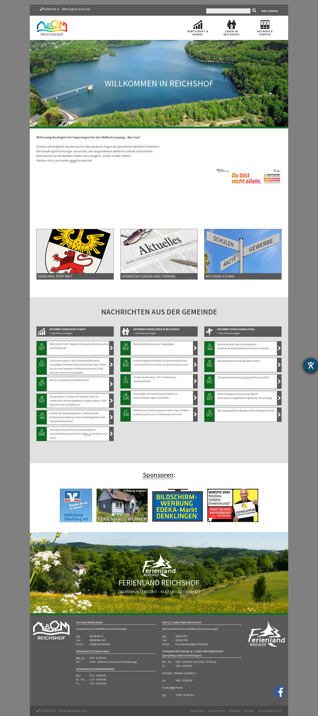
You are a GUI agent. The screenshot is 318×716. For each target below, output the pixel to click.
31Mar (41, 432)
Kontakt (249, 711)
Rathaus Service (265, 28)
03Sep (41, 347)
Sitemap (234, 711)
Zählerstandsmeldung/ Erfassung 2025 (243, 377)
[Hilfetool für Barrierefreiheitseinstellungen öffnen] (310, 365)
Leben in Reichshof (231, 28)
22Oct (209, 413)
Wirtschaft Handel (197, 28)
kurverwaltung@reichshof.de (192, 644)
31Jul (125, 380)
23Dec (209, 363)
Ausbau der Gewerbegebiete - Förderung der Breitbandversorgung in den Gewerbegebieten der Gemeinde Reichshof (77, 417)
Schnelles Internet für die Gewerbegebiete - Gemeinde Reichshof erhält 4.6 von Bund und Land (78, 433)
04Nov (125, 347)
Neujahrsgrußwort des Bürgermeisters (238, 360)
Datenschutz (216, 711)
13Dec (41, 363)
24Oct (41, 383)
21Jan (209, 347)
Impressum (197, 711)
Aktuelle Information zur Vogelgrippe (153, 344)
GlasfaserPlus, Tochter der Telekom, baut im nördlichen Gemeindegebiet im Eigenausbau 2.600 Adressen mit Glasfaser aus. (77, 400)
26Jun (125, 396)
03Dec (209, 380)
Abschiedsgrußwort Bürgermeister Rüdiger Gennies (245, 410)
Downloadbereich (270, 711)
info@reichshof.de (76, 9)
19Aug (125, 363)
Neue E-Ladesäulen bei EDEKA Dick (69, 380)
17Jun (125, 413)
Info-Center (269, 11)
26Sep (41, 399)
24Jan (41, 416)
